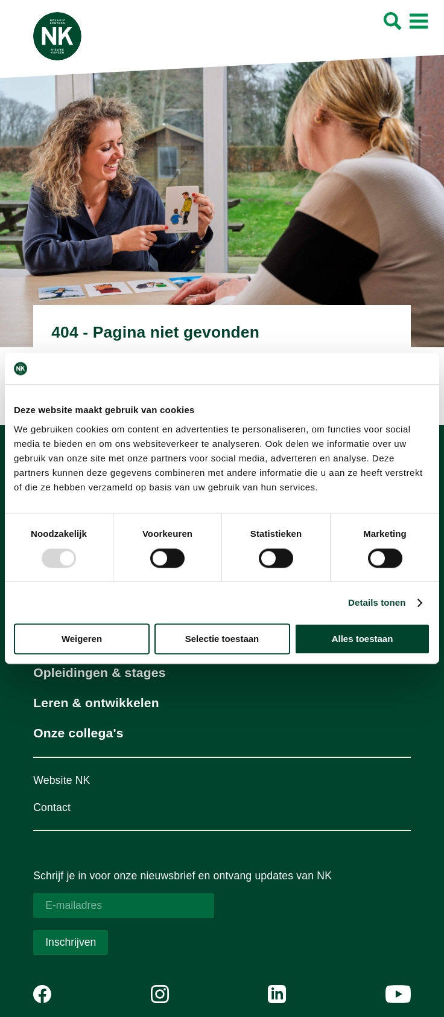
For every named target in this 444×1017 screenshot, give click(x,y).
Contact (52, 807)
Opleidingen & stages (99, 672)
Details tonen (376, 602)
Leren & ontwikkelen (96, 703)
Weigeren (82, 639)
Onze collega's (78, 733)
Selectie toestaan (222, 639)
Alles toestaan (362, 639)
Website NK (61, 780)
